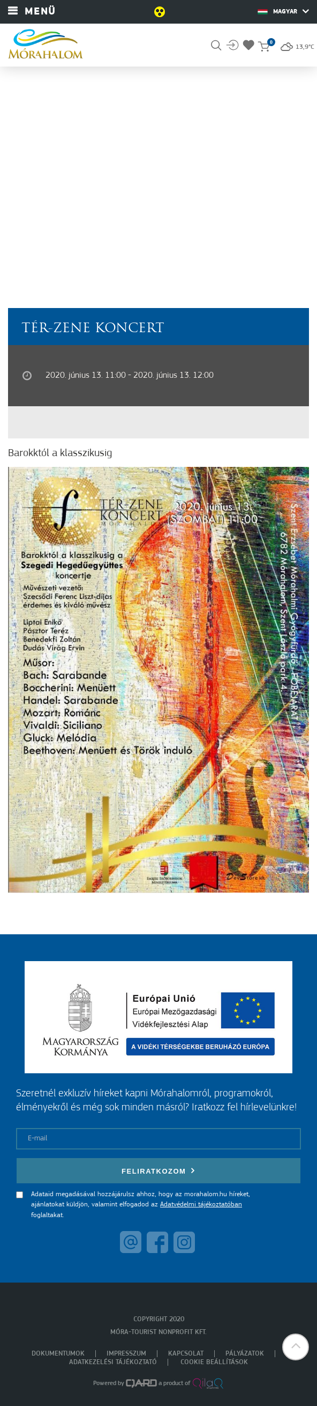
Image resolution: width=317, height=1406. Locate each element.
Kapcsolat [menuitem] (185, 1353)
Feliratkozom (158, 1170)
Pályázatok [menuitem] (244, 1353)
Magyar (283, 11)
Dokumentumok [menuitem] (58, 1353)
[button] (295, 1347)
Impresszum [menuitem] (126, 1353)
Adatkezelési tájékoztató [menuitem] (113, 1362)
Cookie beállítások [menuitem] (214, 1362)
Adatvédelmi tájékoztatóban (201, 1204)
